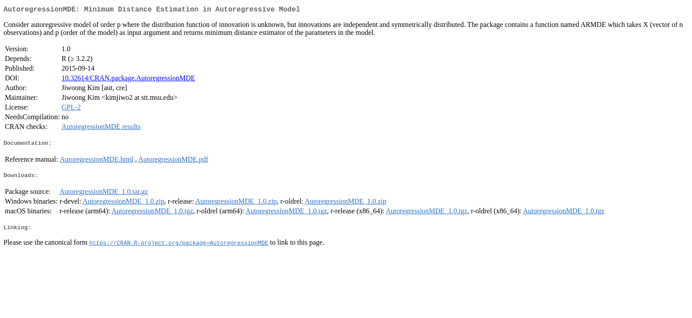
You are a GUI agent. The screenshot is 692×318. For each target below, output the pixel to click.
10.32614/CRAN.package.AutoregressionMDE (128, 79)
